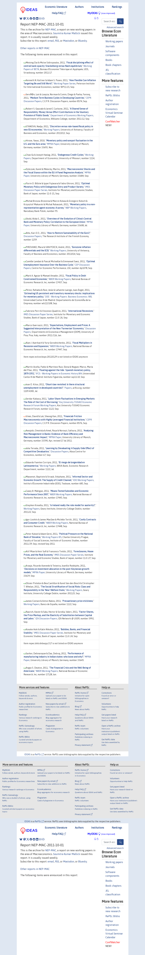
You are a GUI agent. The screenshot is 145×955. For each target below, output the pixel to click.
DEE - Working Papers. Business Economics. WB (68, 296)
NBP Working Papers (75, 208)
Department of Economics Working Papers (71, 115)
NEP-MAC (50, 29)
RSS (57, 40)
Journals (110, 46)
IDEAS (27, 754)
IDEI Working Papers (83, 480)
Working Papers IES (52, 537)
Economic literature (56, 6)
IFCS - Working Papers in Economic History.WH (59, 373)
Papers (68, 388)
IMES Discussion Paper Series (38, 314)
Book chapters (113, 65)
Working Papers (52, 129)
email (51, 40)
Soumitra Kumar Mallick (66, 33)
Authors (79, 6)
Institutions (97, 6)
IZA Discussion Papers (46, 618)
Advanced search (115, 27)
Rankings (117, 6)
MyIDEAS (101, 13)
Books (108, 60)
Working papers (114, 41)
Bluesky (82, 40)
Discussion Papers (33, 236)
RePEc (39, 754)
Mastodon (68, 40)
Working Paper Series (65, 83)
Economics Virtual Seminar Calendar (114, 113)
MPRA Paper (53, 144)
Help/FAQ (59, 13)
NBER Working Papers (60, 279)
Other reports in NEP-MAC (35, 48)
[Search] (120, 21)
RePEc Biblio (112, 95)
